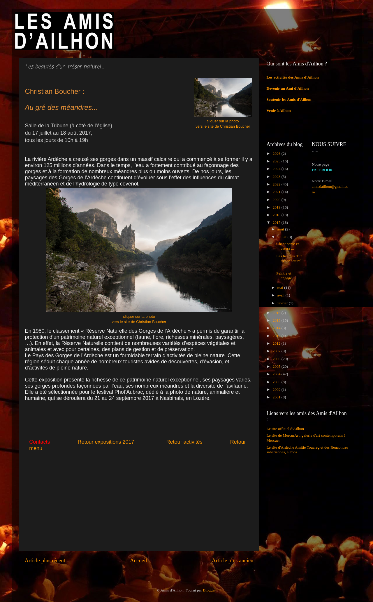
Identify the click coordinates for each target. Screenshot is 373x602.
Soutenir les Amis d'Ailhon (289, 99)
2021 (276, 192)
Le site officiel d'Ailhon (285, 428)
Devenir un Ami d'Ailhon (288, 88)
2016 (276, 312)
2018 (276, 215)
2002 (276, 389)
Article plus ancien (233, 560)
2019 (276, 207)
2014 (276, 328)
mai (280, 287)
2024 (276, 168)
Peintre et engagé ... (286, 275)
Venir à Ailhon (279, 110)
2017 (276, 222)
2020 (276, 199)
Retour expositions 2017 (106, 442)
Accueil (138, 560)
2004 (276, 374)
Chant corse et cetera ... (287, 246)
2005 (276, 366)
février (283, 303)
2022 (276, 184)
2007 (276, 351)
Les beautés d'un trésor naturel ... (289, 261)
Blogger (209, 590)
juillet (282, 237)
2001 (276, 397)
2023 (276, 176)
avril (281, 295)
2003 (276, 382)
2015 (276, 320)
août (281, 229)
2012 (276, 343)
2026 (276, 153)
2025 (276, 161)
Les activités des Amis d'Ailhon (293, 77)
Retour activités (184, 442)
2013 (276, 336)
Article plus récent (45, 560)
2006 (276, 359)
